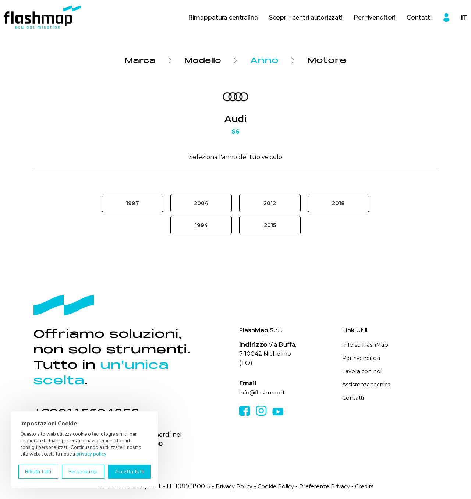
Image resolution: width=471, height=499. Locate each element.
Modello (204, 60)
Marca (138, 60)
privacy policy (91, 454)
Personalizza (83, 471)
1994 (201, 225)
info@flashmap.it (263, 393)
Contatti (419, 17)
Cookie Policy (273, 487)
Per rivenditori (375, 17)
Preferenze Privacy (326, 487)
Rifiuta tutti (38, 471)
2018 (338, 203)
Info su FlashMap (367, 345)
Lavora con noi (363, 371)
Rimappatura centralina (223, 17)
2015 (270, 225)
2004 (201, 203)
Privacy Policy (228, 487)
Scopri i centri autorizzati (306, 17)
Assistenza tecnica (368, 384)
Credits (370, 487)
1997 (132, 203)
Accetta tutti (129, 471)
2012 (270, 203)
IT (464, 17)
